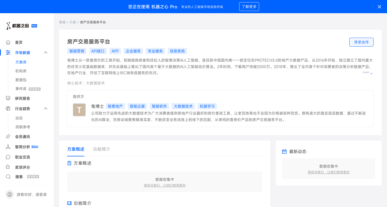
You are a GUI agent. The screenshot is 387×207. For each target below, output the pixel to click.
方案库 (21, 62)
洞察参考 (22, 126)
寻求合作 (361, 42)
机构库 (21, 70)
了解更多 (249, 6)
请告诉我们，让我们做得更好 (165, 185)
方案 (73, 22)
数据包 (21, 79)
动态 (19, 118)
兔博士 (97, 106)
